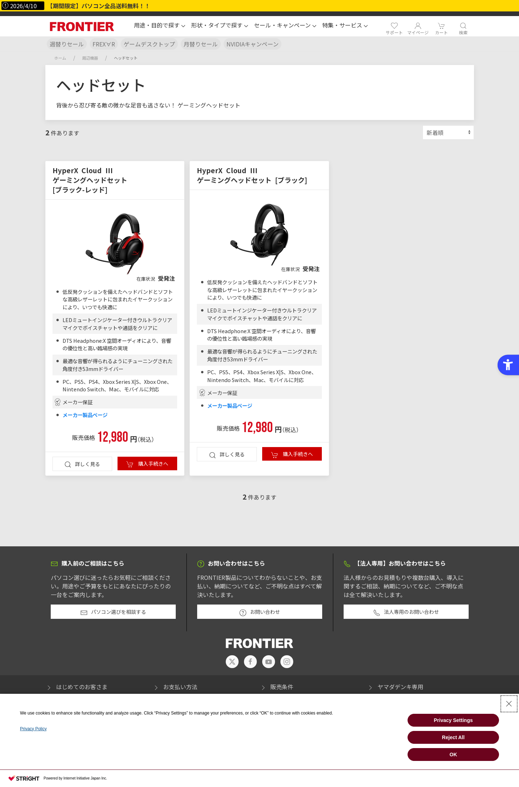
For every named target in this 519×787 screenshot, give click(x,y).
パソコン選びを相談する (113, 612)
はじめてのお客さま (76, 686)
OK (453, 754)
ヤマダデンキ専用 (395, 686)
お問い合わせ (259, 612)
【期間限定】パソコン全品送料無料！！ (98, 5)
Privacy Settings (453, 720)
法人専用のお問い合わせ (406, 612)
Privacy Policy (33, 728)
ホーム (60, 58)
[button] (159, 26)
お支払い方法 (175, 686)
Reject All (453, 737)
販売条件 (276, 686)
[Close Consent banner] (509, 704)
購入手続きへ (147, 464)
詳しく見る (82, 464)
